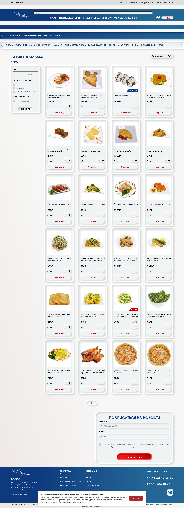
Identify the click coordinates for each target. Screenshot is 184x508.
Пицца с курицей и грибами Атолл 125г (159, 371)
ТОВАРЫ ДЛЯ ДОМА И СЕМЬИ (71, 18)
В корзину (59, 112)
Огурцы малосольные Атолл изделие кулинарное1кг (159, 315)
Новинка (20, 88)
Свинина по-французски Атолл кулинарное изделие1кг (59, 96)
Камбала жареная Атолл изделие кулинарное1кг (93, 96)
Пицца (135, 45)
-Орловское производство (97, 474)
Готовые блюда (14, 35)
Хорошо (136, 498)
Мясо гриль (123, 45)
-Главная (63, 474)
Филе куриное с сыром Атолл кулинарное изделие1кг (126, 150)
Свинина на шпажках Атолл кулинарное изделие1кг (59, 205)
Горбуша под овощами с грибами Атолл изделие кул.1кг (126, 205)
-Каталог (63, 477)
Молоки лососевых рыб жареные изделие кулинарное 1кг (126, 260)
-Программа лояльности (70, 481)
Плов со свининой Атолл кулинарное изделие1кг (159, 150)
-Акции (88, 477)
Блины (162, 45)
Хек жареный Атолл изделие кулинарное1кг (159, 259)
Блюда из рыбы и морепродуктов (69, 45)
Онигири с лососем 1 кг (122, 95)
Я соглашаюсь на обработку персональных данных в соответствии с (134, 445)
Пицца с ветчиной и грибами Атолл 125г (126, 371)
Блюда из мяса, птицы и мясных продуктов (28, 45)
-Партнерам (118, 474)
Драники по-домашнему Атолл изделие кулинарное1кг (59, 315)
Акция (19, 85)
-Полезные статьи (93, 485)
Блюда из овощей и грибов (101, 45)
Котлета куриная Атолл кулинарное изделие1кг (159, 96)
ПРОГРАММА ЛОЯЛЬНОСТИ (125, 18)
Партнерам (17, 2)
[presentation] (181, 35)
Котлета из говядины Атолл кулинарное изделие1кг (59, 150)
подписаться (134, 457)
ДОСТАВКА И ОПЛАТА (103, 18)
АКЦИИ (89, 18)
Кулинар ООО (23, 101)
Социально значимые (26, 92)
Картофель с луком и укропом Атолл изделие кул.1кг (93, 315)
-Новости (89, 481)
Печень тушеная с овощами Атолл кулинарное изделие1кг (93, 259)
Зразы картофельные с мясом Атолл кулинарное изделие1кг (93, 150)
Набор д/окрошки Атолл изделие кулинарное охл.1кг (59, 259)
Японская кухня (148, 45)
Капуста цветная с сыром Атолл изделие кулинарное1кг (59, 371)
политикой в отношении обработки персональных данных (134, 445)
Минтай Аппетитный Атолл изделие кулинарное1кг (159, 205)
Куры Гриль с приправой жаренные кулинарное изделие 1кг (93, 372)
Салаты (57, 35)
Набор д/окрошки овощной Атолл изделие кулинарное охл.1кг (126, 316)
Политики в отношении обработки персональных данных (61, 502)
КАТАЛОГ (53, 18)
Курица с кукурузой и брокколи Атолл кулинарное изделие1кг (93, 205)
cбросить (25, 109)
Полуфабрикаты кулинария (37, 35)
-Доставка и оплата (68, 485)
